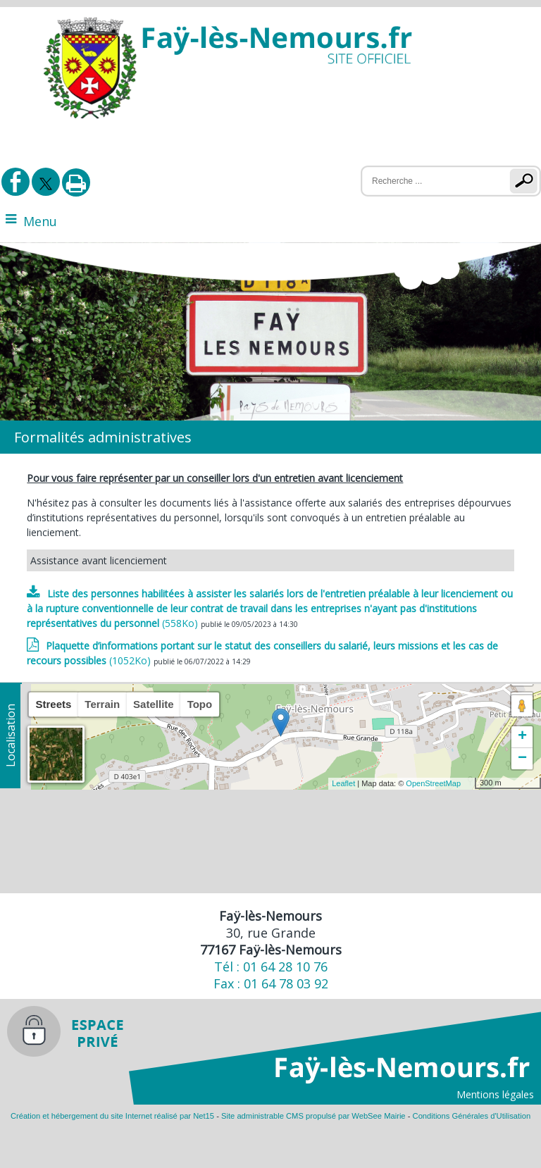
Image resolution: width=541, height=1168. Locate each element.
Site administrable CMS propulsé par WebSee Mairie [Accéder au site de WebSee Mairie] (313, 1116)
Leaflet (343, 783)
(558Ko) (270, 608)
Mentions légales (495, 1094)
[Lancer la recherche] (526, 181)
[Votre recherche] (426, 181)
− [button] (522, 758)
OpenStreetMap (433, 783)
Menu (40, 221)
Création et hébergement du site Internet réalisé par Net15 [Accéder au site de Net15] (112, 1116)
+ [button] (522, 736)
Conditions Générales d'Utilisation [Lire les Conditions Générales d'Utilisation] (472, 1116)
